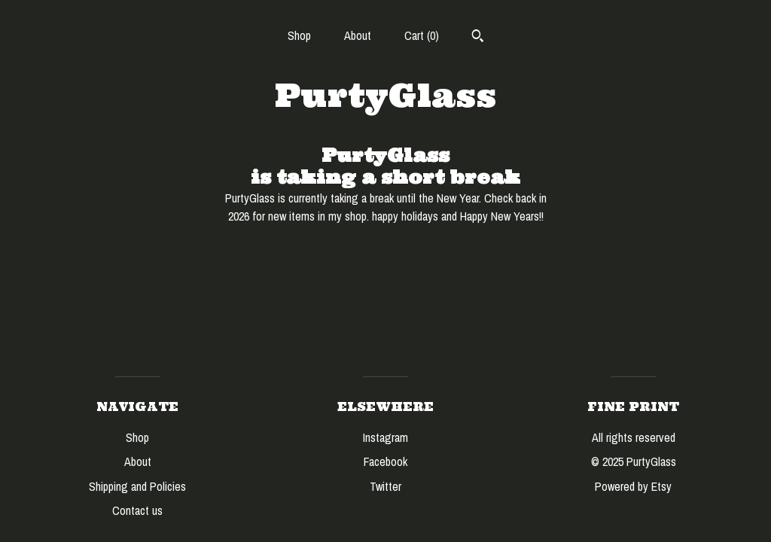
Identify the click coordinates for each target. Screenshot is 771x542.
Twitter (385, 486)
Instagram (385, 437)
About (357, 35)
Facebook (385, 461)
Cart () (421, 35)
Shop (299, 35)
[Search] (477, 37)
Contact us (137, 510)
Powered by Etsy (633, 486)
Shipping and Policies (137, 486)
